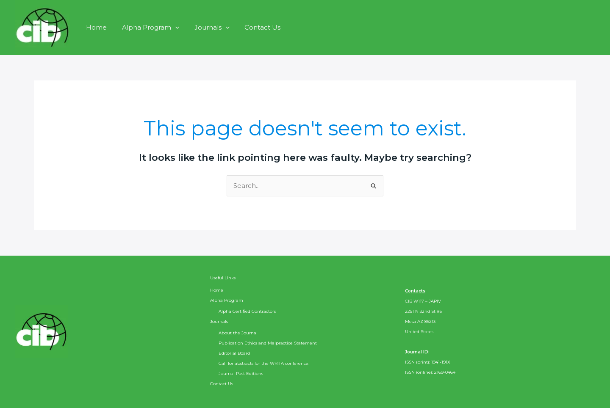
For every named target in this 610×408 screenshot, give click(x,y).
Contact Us (254, 27)
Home (95, 27)
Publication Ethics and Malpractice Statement (268, 343)
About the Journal (238, 333)
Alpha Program (146, 27)
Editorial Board (234, 353)
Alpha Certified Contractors (247, 311)
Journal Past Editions (241, 373)
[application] (171, 27)
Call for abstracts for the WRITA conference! (264, 363)
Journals (205, 27)
